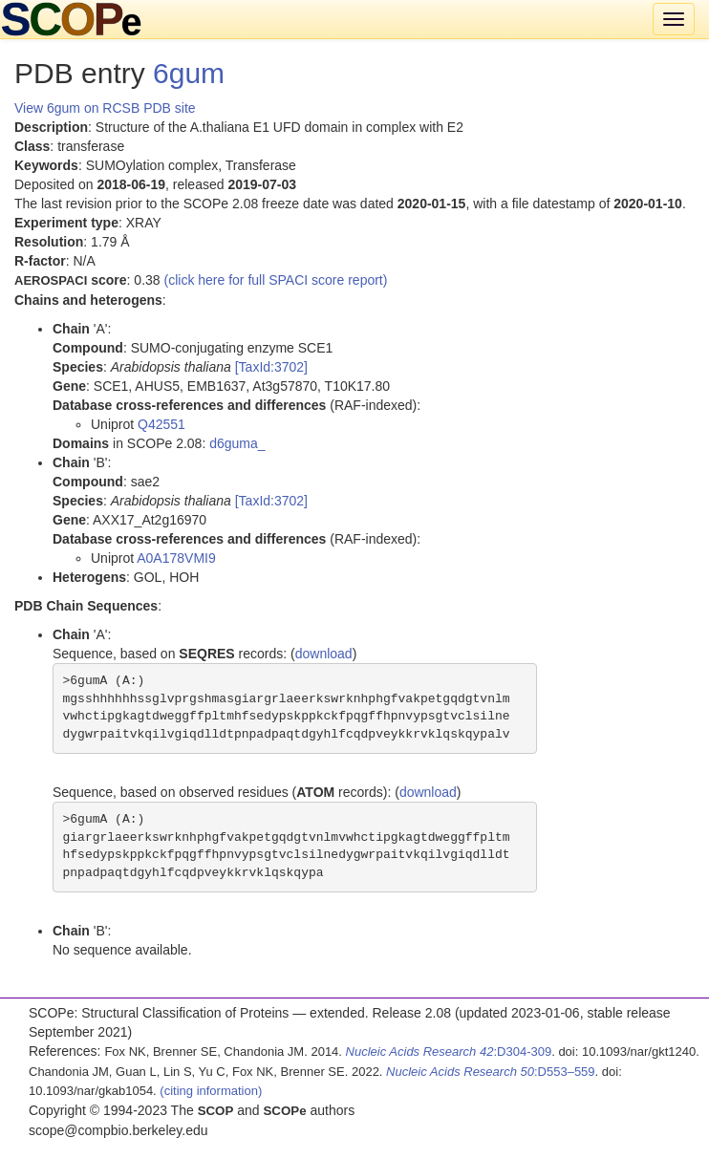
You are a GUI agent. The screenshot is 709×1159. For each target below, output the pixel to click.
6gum (189, 73)
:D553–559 (490, 1071)
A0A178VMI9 (176, 558)
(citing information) (211, 1091)
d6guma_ (237, 443)
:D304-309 (449, 1051)
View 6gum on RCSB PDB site (105, 108)
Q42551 (161, 424)
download (324, 653)
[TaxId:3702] (271, 367)
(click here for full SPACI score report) (276, 280)
